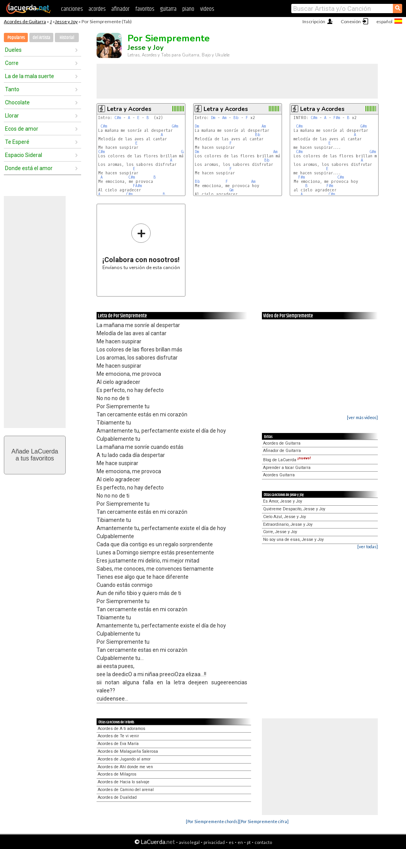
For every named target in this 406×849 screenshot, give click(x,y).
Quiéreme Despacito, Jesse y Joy (294, 508)
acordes (96, 9)
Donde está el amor (29, 168)
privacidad (214, 842)
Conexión (351, 21)
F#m (336, 117)
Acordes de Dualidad (117, 797)
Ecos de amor (21, 129)
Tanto (12, 89)
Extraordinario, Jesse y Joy (288, 524)
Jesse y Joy (66, 21)
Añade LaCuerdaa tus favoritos (35, 455)
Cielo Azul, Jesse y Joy (284, 516)
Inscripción (313, 21)
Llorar (12, 116)
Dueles (13, 50)
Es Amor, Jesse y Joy (282, 501)
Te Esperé (17, 142)
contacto (263, 842)
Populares (16, 37)
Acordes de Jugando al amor (124, 759)
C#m (117, 117)
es (231, 842)
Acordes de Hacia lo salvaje (123, 781)
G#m (175, 126)
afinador (120, 9)
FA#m (137, 185)
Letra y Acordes (129, 109)
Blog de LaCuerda (287, 459)
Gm (231, 190)
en (240, 842)
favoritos (144, 9)
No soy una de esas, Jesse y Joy (293, 539)
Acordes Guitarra (279, 474)
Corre (12, 63)
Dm (213, 117)
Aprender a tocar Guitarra (287, 467)
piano (188, 9)
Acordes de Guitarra (25, 21)
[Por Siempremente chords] (212, 821)
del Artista (41, 37)
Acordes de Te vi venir (118, 735)
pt (249, 842)
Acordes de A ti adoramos (121, 728)
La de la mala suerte (29, 76)
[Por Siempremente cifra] (264, 821)
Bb (236, 117)
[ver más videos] (362, 417)
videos (207, 9)
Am (224, 117)
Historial (66, 37)
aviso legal (189, 842)
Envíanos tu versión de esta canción (141, 246)
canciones (72, 9)
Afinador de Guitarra (282, 450)
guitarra (168, 9)
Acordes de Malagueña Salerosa (128, 751)
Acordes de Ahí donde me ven (125, 766)
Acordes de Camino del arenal (126, 789)
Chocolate (17, 102)
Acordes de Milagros (117, 774)
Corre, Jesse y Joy (280, 531)
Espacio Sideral (23, 155)
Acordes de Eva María (118, 743)
